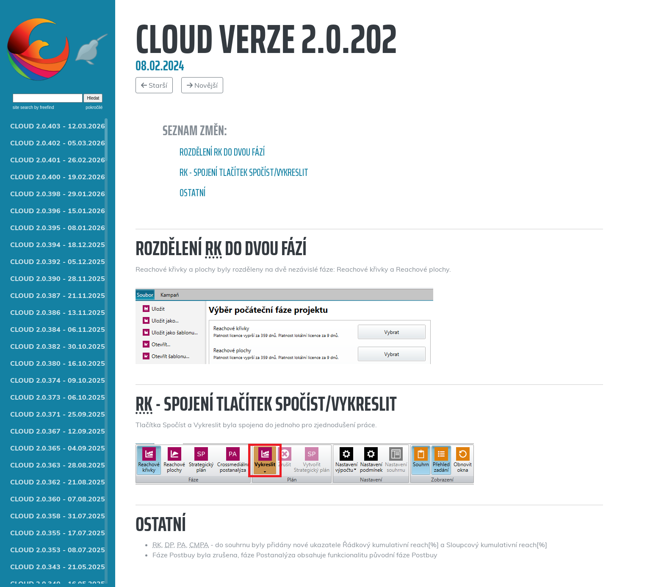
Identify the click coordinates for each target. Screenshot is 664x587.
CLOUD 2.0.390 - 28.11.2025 (57, 278)
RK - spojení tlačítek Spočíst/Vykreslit (244, 172)
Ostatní (192, 193)
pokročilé (94, 107)
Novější (202, 85)
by (43, 107)
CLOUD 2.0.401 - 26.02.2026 (57, 160)
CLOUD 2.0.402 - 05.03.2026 (57, 143)
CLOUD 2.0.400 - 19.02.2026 (57, 176)
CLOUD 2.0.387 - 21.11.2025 (57, 295)
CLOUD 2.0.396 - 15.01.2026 (57, 210)
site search (23, 107)
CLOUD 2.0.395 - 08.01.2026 (57, 227)
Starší (154, 85)
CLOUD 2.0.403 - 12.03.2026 (57, 126)
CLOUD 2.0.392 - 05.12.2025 (57, 261)
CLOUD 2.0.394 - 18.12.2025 (57, 244)
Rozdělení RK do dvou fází (222, 152)
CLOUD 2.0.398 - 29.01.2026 (57, 193)
